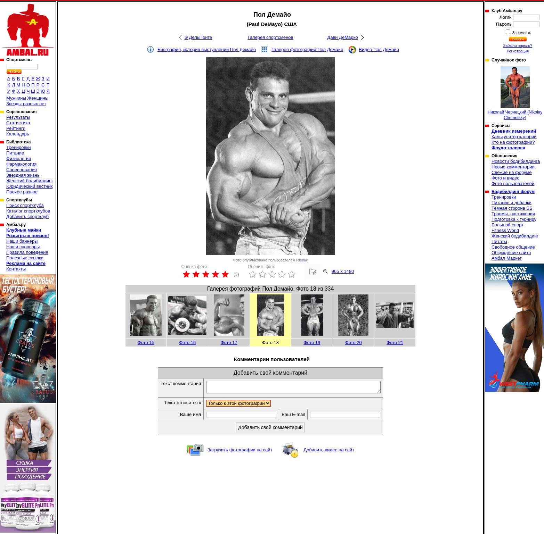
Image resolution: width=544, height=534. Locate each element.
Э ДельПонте (198, 37)
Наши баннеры (22, 241)
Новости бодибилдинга (516, 161)
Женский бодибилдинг (29, 180)
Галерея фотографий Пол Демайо (307, 49)
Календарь (17, 133)
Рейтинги (15, 128)
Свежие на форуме (512, 172)
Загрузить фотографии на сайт (240, 451)
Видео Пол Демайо (379, 49)
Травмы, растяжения (513, 213)
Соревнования (21, 169)
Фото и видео (506, 178)
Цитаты (499, 241)
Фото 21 (395, 342)
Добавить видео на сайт (328, 451)
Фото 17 (229, 342)
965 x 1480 (343, 271)
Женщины (37, 98)
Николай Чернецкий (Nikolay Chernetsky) (515, 93)
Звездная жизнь (23, 175)
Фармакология (21, 164)
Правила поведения (27, 252)
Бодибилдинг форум (513, 191)
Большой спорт (507, 224)
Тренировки (18, 147)
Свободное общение (513, 247)
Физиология (18, 158)
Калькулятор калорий (514, 136)
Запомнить (521, 33)
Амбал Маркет (507, 258)
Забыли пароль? (518, 45)
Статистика (18, 122)
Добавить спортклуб (27, 216)
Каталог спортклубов (28, 211)
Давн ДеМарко (342, 37)
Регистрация (518, 51)
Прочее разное (22, 191)
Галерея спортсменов (270, 37)
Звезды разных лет (26, 103)
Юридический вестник (29, 186)
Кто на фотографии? (513, 142)
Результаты (18, 117)
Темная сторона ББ (512, 208)
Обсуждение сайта (511, 252)
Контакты (16, 269)
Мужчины (16, 98)
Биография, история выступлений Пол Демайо (206, 49)
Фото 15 (146, 342)
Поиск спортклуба (25, 205)
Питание (15, 153)
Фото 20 (353, 342)
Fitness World (505, 230)
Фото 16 (187, 342)
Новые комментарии (513, 166)
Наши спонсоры (23, 246)
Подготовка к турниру (514, 219)
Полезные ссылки (24, 257)
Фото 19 (311, 342)
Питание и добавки (511, 202)
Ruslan (302, 260)
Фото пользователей (513, 183)
